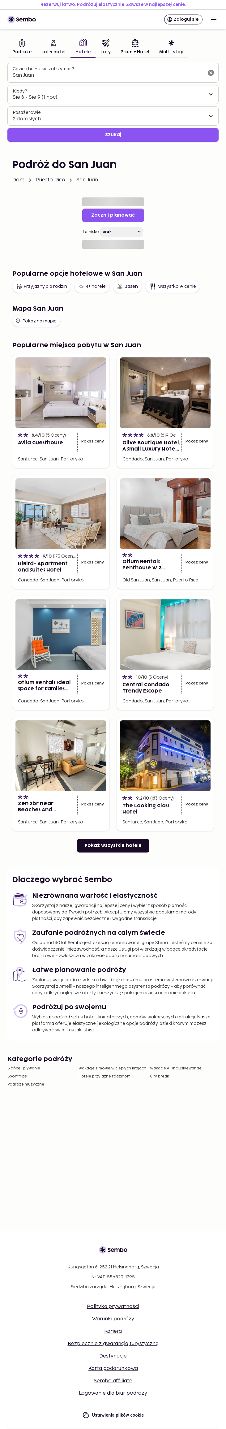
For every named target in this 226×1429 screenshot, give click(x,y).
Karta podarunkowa (113, 1368)
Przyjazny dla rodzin (41, 286)
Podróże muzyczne (25, 1084)
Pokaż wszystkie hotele (113, 846)
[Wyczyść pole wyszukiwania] (211, 72)
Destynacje (113, 1356)
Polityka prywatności (113, 1307)
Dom (18, 180)
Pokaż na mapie (36, 321)
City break (159, 1076)
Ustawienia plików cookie (113, 1415)
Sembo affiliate (113, 1381)
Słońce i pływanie (23, 1068)
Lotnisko (91, 232)
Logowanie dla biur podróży (113, 1393)
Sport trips (17, 1076)
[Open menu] (214, 19)
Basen (127, 286)
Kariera (113, 1331)
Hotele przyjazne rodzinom (104, 1076)
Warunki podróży (113, 1319)
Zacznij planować (113, 215)
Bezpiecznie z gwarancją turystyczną (113, 1344)
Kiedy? (20, 91)
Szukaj (113, 135)
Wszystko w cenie (172, 286)
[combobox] (108, 75)
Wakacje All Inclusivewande (176, 1068)
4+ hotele (92, 286)
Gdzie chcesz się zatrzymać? (43, 68)
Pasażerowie (27, 112)
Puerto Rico (50, 180)
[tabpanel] (113, 102)
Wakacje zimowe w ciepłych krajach (112, 1068)
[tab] (21, 47)
